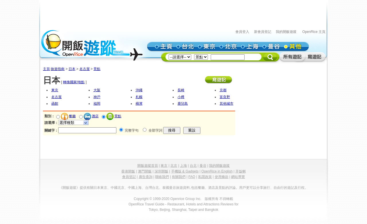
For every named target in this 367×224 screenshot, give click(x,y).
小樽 (180, 97)
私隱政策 (205, 177)
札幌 (139, 97)
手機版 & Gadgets (185, 171)
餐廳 (72, 116)
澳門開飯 (145, 171)
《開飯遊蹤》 (69, 188)
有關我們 (179, 177)
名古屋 (84, 69)
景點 (96, 69)
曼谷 (203, 166)
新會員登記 (262, 32)
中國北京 (117, 188)
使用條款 (222, 177)
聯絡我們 (162, 177)
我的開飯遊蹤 (286, 32)
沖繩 (139, 90)
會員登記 (129, 177)
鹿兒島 (182, 104)
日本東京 (100, 188)
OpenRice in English (217, 171)
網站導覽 (238, 177)
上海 (183, 166)
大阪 (96, 90)
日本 (72, 69)
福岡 (96, 104)
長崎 (180, 90)
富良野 (225, 97)
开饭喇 (240, 171)
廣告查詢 (146, 177)
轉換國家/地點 (74, 82)
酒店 (95, 116)
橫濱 (139, 104)
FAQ (191, 177)
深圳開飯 (161, 171)
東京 (54, 90)
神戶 (96, 97)
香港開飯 (128, 171)
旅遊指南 (58, 69)
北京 (173, 166)
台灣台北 (152, 188)
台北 (193, 166)
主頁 (46, 69)
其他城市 (226, 104)
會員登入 (242, 32)
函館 (54, 104)
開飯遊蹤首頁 (147, 166)
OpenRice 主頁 (313, 32)
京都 (223, 90)
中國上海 (135, 188)
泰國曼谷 (169, 188)
